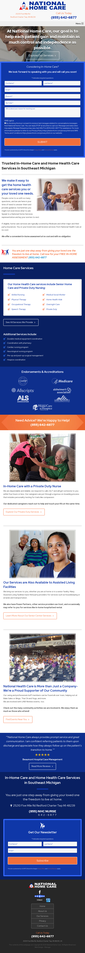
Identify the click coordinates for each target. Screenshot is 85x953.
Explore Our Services (43, 55)
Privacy (42, 920)
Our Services (42, 916)
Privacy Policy (38, 150)
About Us (42, 911)
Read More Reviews (42, 766)
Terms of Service (49, 150)
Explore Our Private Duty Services (24, 511)
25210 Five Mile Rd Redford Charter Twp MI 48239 (44, 805)
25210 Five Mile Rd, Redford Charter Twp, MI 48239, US (42, 941)
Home (42, 906)
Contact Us (42, 925)
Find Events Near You (18, 719)
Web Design (39, 947)
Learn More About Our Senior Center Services (30, 615)
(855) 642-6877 (64, 17)
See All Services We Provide (21, 322)
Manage (47, 947)
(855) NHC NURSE (42, 811)
